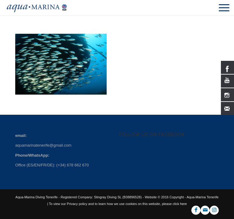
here (183, 204)
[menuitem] (221, 7)
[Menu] (221, 7)
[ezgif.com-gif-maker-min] (37, 7)
